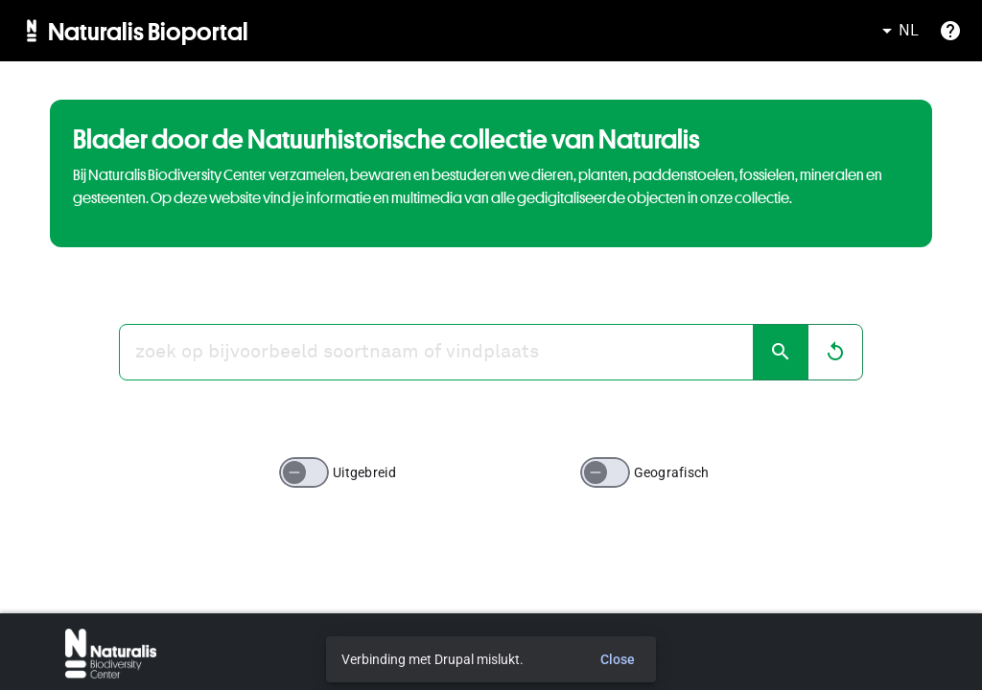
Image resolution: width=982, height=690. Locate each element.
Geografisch (672, 472)
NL (897, 30)
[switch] (304, 472)
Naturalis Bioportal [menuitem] (148, 30)
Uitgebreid (364, 472)
